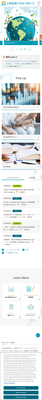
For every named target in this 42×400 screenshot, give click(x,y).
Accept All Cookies (21, 397)
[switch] (17, 49)
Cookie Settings (21, 388)
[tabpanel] (21, 217)
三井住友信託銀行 (7, 348)
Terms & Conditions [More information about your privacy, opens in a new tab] (9, 383)
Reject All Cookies (21, 392)
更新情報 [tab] (32, 178)
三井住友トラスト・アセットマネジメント (25, 348)
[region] (21, 376)
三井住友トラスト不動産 (30, 350)
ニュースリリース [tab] (13, 178)
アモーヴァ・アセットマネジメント (12, 350)
